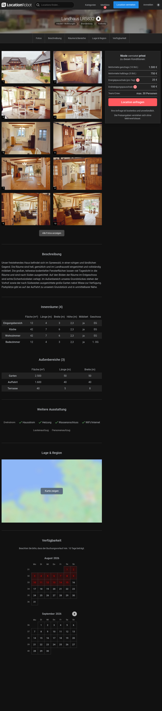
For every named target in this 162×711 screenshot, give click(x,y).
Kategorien (90, 5)
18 (41, 589)
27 (54, 595)
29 (67, 595)
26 (47, 595)
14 (34, 638)
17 (34, 589)
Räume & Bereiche (77, 38)
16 (73, 582)
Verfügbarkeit (119, 38)
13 (73, 631)
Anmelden (148, 4)
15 (41, 638)
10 (54, 631)
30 (73, 595)
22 (67, 589)
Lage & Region (99, 38)
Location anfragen (132, 102)
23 (73, 589)
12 (67, 631)
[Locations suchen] (54, 5)
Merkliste (105, 5)
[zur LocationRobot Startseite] (16, 5)
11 (60, 631)
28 (60, 595)
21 (60, 589)
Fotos (39, 38)
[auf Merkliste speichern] (98, 18)
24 (34, 595)
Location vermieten (126, 4)
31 (34, 602)
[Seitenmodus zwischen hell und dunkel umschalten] (158, 5)
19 (47, 589)
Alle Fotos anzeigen (51, 233)
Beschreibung (55, 38)
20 (54, 589)
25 (41, 595)
